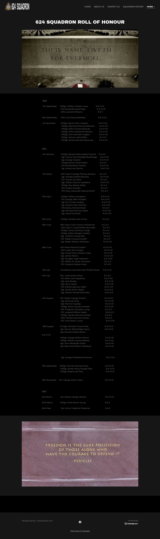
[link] (18, 6)
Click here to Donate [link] (80, 531)
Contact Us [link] (113, 7)
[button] (151, 6)
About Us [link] (99, 7)
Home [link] (87, 7)
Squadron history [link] (133, 7)
